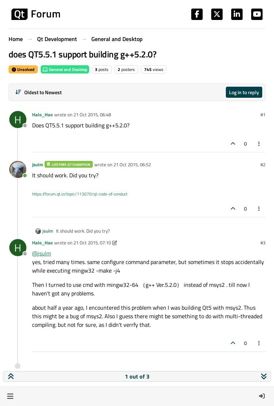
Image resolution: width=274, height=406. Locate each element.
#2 (262, 164)
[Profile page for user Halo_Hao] (17, 119)
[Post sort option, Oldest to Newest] (38, 92)
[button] (10, 396)
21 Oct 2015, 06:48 (92, 114)
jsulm (37, 164)
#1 (262, 114)
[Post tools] (259, 143)
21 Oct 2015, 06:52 (132, 164)
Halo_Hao (42, 114)
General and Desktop (64, 69)
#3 (262, 242)
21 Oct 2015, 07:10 (92, 242)
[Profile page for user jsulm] (17, 169)
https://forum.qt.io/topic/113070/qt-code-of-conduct (79, 194)
